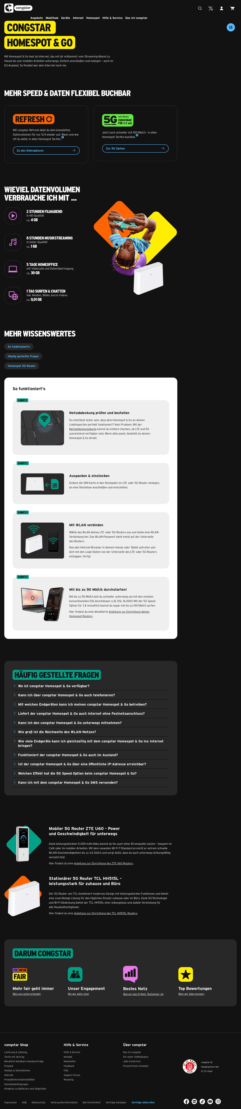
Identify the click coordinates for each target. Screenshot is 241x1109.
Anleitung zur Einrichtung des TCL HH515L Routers (105, 913)
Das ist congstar (146, 8)
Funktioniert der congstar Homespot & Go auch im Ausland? (68, 754)
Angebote (46, 8)
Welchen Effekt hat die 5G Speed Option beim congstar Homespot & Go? (77, 773)
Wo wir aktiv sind (78, 994)
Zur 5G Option (135, 148)
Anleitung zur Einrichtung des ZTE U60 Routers (103, 863)
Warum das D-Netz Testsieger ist (143, 994)
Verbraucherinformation (64, 1102)
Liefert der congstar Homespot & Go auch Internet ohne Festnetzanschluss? (81, 713)
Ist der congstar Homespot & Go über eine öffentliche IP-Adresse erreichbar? (82, 764)
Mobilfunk (62, 8)
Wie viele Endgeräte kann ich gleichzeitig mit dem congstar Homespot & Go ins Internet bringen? (91, 743)
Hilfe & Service (123, 8)
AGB (24, 1102)
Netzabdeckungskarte (83, 429)
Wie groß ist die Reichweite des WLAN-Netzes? (57, 731)
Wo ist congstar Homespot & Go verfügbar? (54, 685)
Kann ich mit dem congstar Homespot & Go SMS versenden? (68, 782)
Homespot (103, 8)
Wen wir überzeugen (191, 994)
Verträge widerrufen (143, 1102)
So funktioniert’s (19, 346)
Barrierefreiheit (92, 1102)
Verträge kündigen (116, 1102)
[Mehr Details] (62, 137)
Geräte (75, 8)
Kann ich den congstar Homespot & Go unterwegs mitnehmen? (70, 722)
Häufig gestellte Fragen (23, 356)
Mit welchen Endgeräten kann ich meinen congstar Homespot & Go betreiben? (82, 704)
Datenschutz (38, 1102)
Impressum (10, 1102)
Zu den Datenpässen (46, 150)
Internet (88, 8)
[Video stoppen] (231, 27)
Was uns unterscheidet (27, 994)
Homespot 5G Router (22, 366)
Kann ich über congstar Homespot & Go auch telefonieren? (66, 695)
